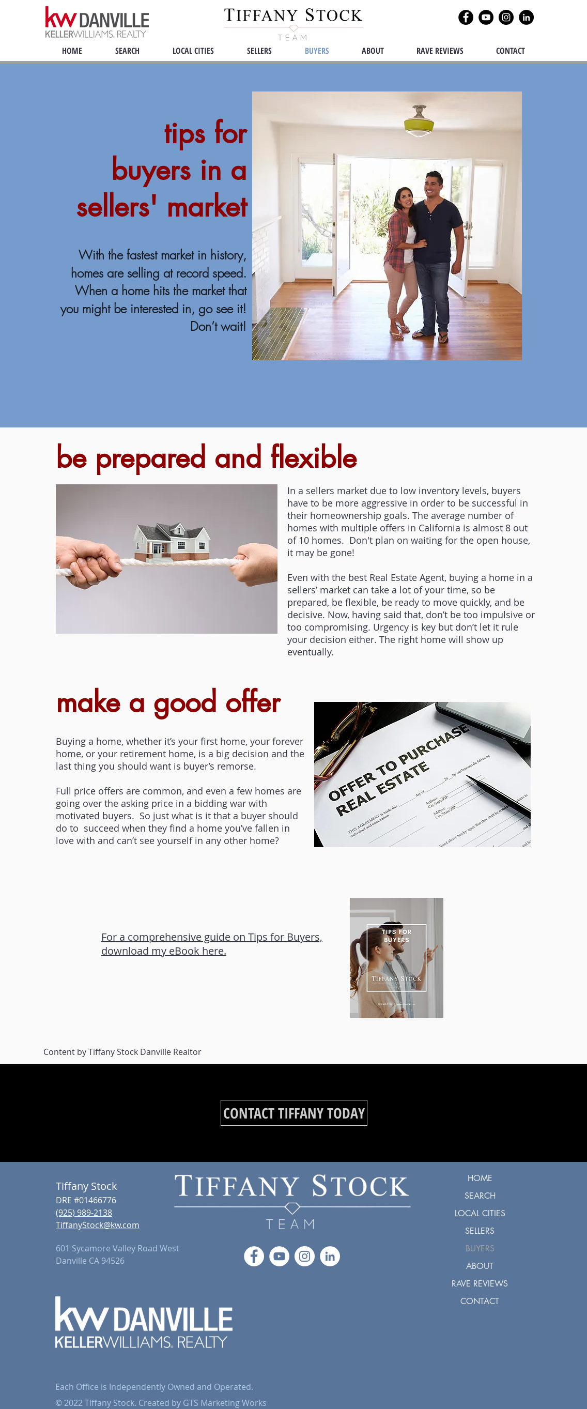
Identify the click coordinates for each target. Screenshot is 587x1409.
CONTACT (479, 1301)
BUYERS (480, 1248)
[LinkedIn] (526, 17)
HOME (480, 1178)
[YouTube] (485, 17)
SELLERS (480, 1231)
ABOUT (479, 1266)
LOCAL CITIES (480, 1213)
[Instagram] (506, 17)
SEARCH (480, 1195)
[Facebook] (465, 17)
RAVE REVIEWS (480, 1283)
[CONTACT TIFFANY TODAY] (294, 1113)
